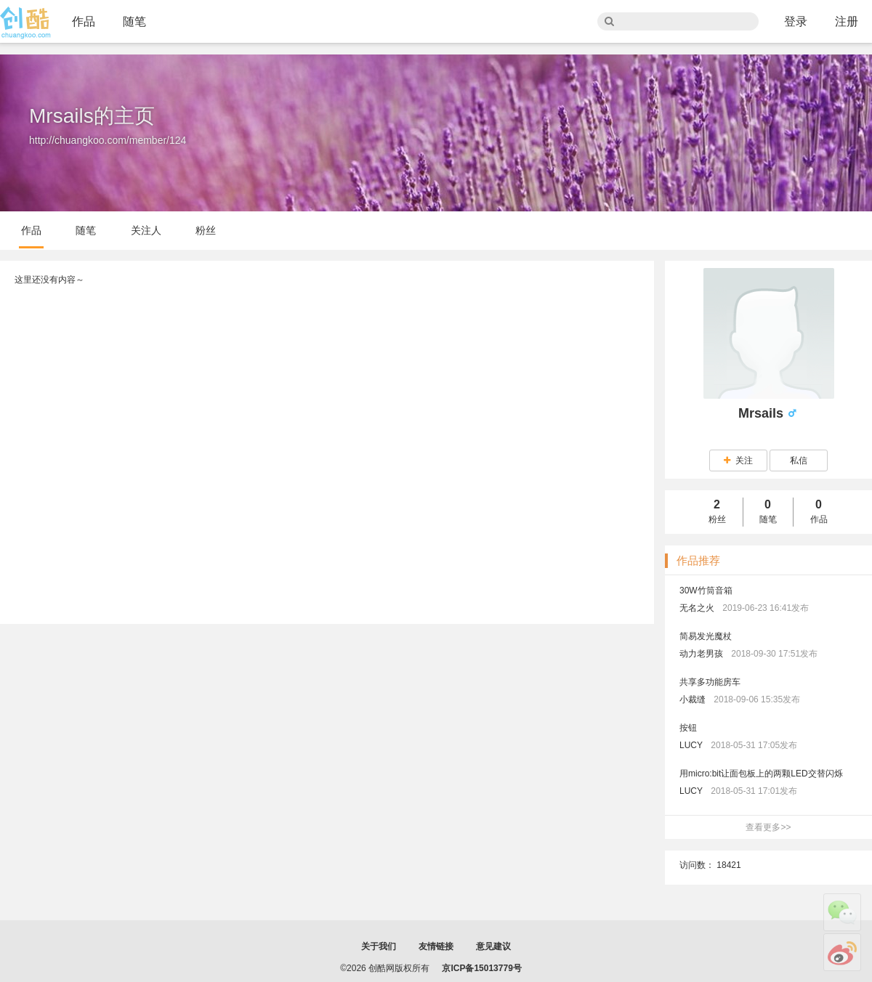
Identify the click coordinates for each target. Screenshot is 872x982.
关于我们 (378, 946)
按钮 (688, 728)
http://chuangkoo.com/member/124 (107, 140)
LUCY (691, 745)
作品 (83, 21)
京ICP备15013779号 (481, 968)
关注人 (146, 230)
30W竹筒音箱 (705, 590)
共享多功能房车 (709, 682)
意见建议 (493, 946)
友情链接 (436, 946)
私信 (798, 460)
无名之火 (696, 608)
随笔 (134, 21)
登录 (795, 21)
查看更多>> (768, 827)
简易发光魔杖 (705, 636)
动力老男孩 (701, 654)
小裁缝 (692, 699)
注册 (846, 21)
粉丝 (205, 230)
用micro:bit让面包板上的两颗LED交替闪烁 (761, 773)
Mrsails (762, 413)
